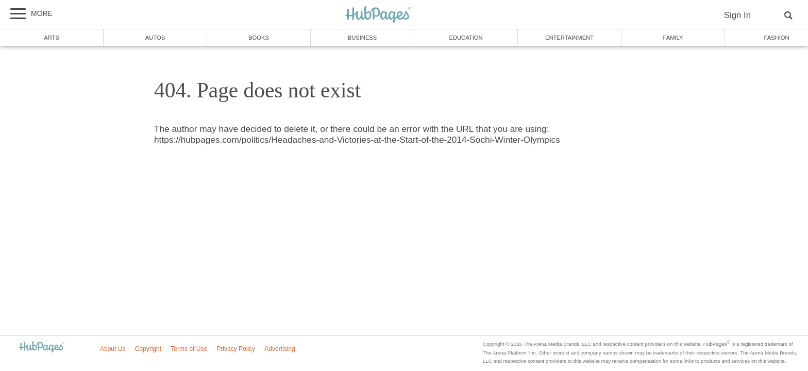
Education (465, 38)
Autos (155, 38)
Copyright (148, 348)
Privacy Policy (235, 348)
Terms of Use (189, 348)
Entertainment (569, 38)
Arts (51, 38)
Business (362, 38)
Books (258, 38)
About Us (112, 348)
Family (673, 38)
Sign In (737, 15)
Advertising (279, 348)
